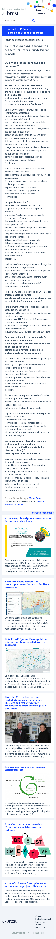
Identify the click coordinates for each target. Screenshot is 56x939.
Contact (39, 6)
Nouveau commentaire (42, 512)
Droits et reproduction (44, 919)
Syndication (40, 922)
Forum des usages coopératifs (25, 32)
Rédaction (39, 916)
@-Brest (24, 29)
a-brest (10, 13)
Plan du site (40, 928)
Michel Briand (35, 498)
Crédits (38, 925)
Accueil (12, 29)
